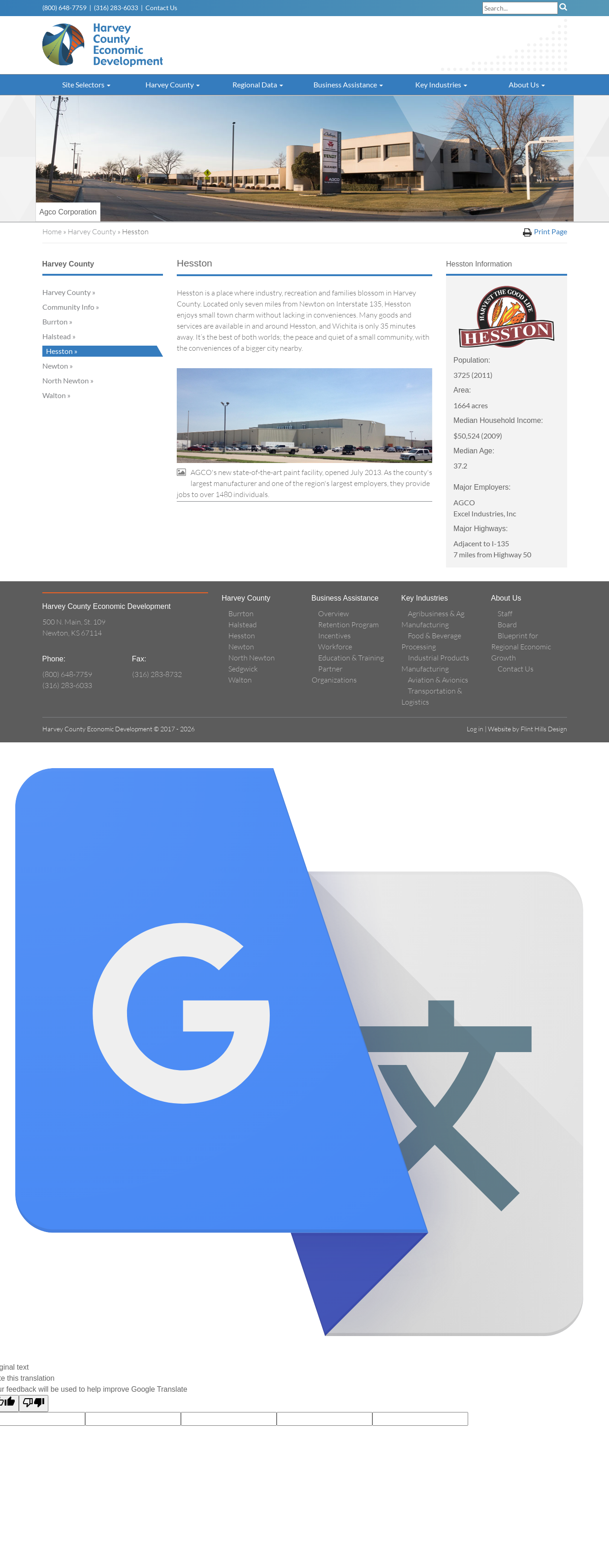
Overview (333, 613)
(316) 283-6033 (116, 8)
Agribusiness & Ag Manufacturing (432, 619)
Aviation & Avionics (438, 679)
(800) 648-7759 (64, 8)
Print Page (545, 232)
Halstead (56, 336)
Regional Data (257, 84)
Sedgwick (243, 668)
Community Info (68, 306)
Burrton (55, 321)
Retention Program (348, 624)
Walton (54, 395)
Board (507, 624)
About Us (527, 84)
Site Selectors (86, 84)
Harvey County (172, 84)
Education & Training (351, 657)
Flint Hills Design (544, 729)
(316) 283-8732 (157, 674)
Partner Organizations (334, 674)
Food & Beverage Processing (431, 641)
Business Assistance (348, 84)
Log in (475, 729)
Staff (505, 613)
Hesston (59, 351)
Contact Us (161, 8)
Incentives (334, 635)
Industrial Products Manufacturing (435, 663)
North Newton (65, 380)
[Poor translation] (33, 1403)
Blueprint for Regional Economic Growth (521, 646)
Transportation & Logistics (431, 696)
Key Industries (441, 84)
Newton (55, 365)
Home (52, 231)
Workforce (335, 646)
